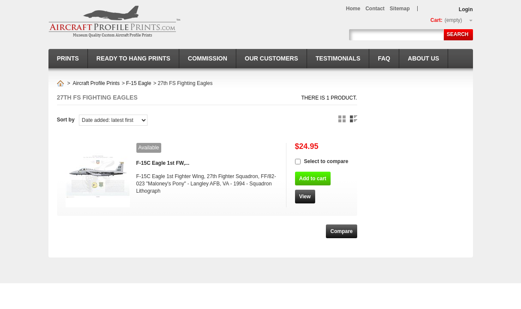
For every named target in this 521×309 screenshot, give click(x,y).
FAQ (384, 58)
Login (466, 9)
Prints (68, 58)
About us (423, 58)
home (353, 8)
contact (375, 8)
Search (458, 34)
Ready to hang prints (133, 58)
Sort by (66, 120)
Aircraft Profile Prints (96, 83)
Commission (207, 58)
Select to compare (326, 161)
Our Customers (271, 58)
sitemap (400, 8)
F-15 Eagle (138, 83)
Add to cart (312, 179)
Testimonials (338, 58)
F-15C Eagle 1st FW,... (163, 163)
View (305, 197)
